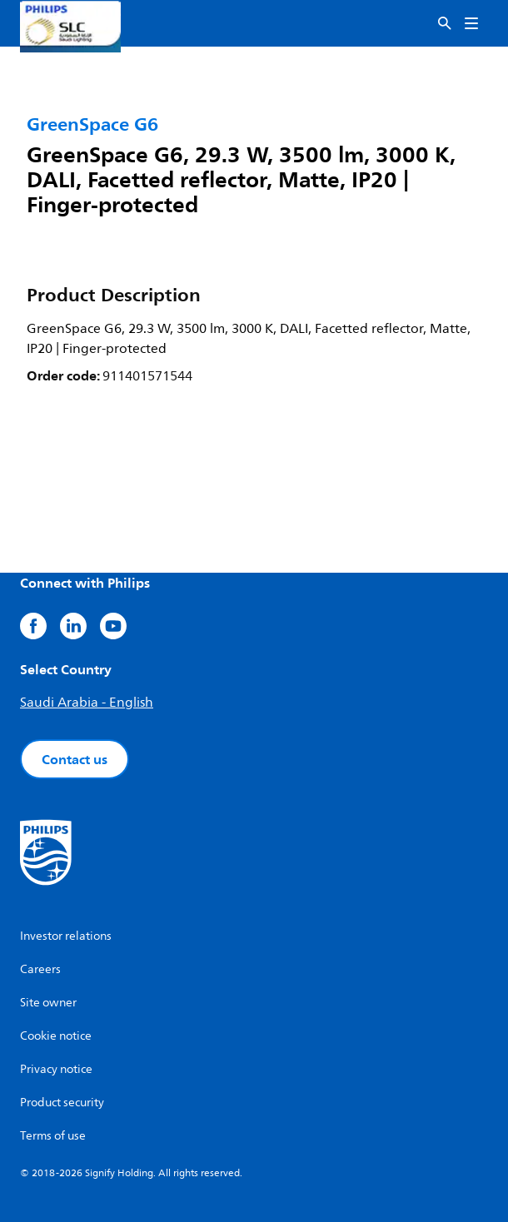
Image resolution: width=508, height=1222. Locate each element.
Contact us (74, 759)
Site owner (48, 1002)
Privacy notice (56, 1069)
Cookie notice (56, 1036)
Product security (62, 1102)
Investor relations (66, 936)
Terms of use (53, 1135)
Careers (40, 969)
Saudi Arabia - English (86, 702)
